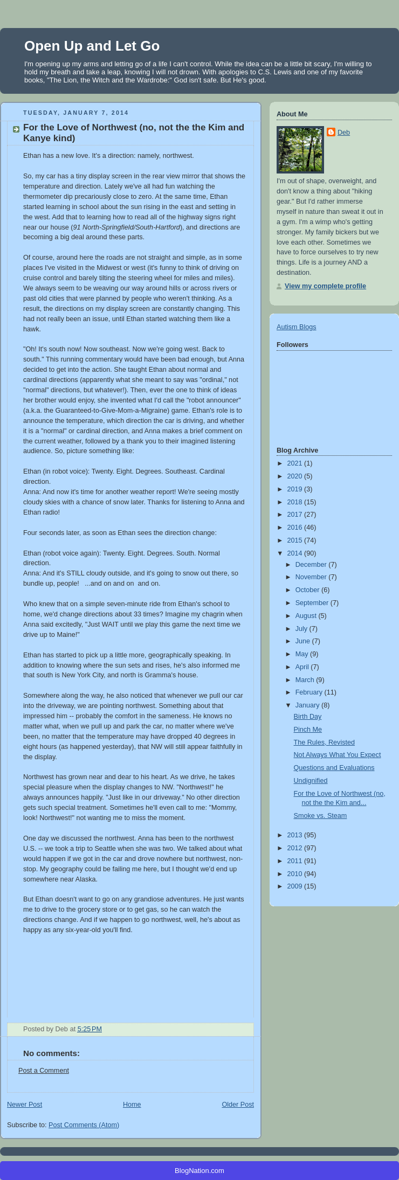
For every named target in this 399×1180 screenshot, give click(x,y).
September (313, 603)
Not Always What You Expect (337, 755)
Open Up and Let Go (92, 46)
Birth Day (308, 716)
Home (132, 1104)
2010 (296, 874)
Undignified (311, 781)
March (306, 680)
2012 (296, 848)
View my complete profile (325, 286)
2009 (296, 886)
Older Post (238, 1104)
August (307, 616)
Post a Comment (43, 1070)
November (312, 577)
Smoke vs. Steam (320, 816)
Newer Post (24, 1104)
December (312, 564)
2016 (296, 527)
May (302, 654)
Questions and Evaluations (334, 768)
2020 (296, 476)
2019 (296, 489)
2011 (296, 861)
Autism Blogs (297, 327)
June (303, 641)
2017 (296, 514)
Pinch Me (308, 729)
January (308, 705)
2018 (296, 502)
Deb (344, 132)
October (308, 590)
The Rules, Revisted (324, 742)
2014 (296, 553)
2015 (296, 540)
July (302, 629)
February (310, 692)
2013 (296, 835)
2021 (296, 463)
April (303, 667)
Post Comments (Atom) (84, 1125)
